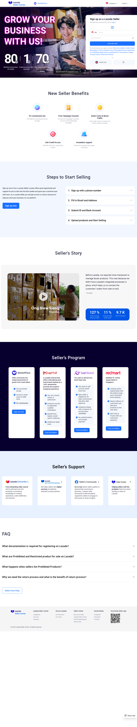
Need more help (12, 590)
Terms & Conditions (119, 48)
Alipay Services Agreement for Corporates (113, 52)
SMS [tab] (112, 27)
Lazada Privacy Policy (110, 50)
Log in (114, 22)
